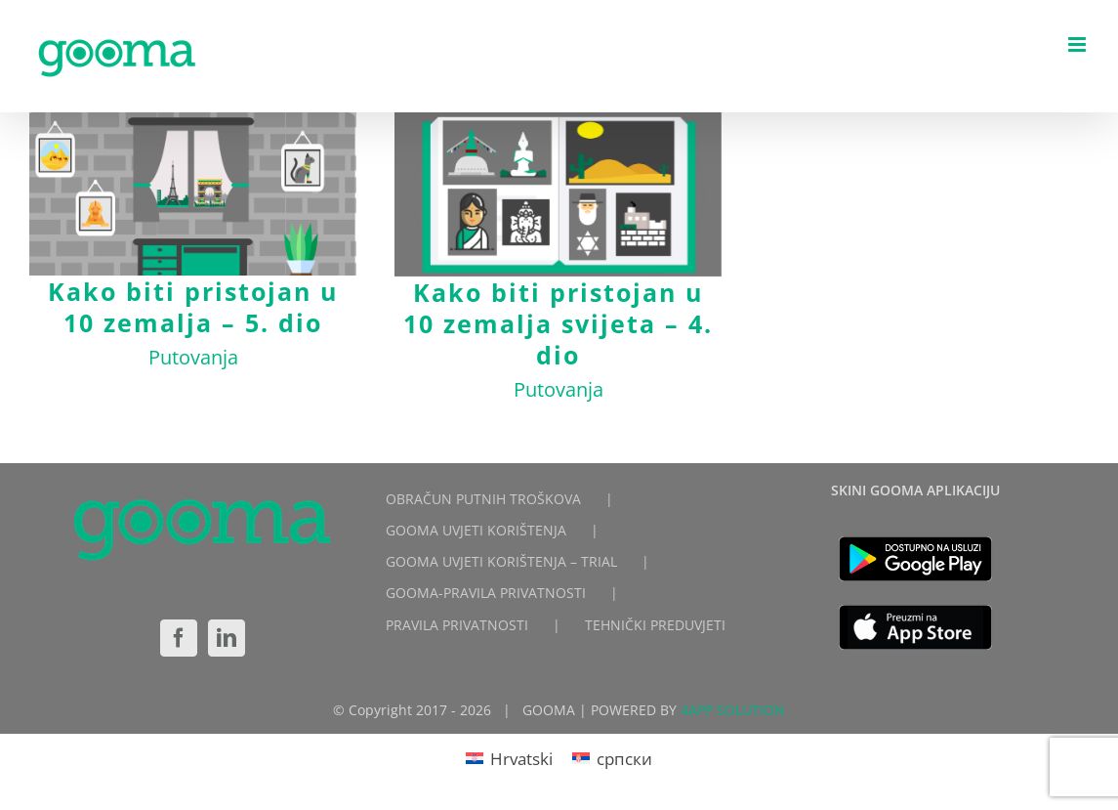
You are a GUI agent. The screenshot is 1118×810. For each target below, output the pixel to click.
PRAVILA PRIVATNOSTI (457, 625)
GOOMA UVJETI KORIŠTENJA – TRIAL (501, 561)
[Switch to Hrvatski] (509, 758)
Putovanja (193, 357)
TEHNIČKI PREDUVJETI (655, 625)
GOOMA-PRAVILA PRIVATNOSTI (486, 592)
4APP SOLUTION (733, 710)
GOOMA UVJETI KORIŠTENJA (476, 530)
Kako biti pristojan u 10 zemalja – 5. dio (193, 307)
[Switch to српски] (612, 758)
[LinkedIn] (226, 638)
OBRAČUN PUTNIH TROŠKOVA (483, 499)
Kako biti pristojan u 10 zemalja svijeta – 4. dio (558, 323)
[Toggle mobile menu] (1078, 44)
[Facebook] (178, 638)
